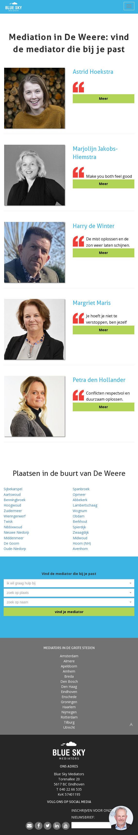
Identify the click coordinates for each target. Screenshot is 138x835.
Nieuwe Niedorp (16, 532)
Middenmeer (14, 538)
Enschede (69, 696)
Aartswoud (12, 494)
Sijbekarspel (13, 489)
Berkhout (80, 521)
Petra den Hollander (99, 379)
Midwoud (80, 538)
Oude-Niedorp (15, 548)
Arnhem (69, 671)
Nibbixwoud (13, 527)
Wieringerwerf (14, 516)
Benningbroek (14, 500)
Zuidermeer (13, 510)
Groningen (69, 702)
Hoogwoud (12, 505)
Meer (103, 98)
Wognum (80, 510)
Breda (69, 676)
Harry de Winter (93, 225)
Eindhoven (69, 691)
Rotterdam (69, 717)
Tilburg (69, 722)
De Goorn (11, 543)
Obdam (78, 516)
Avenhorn (80, 548)
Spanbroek (81, 489)
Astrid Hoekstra (93, 71)
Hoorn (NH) (82, 543)
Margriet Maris (92, 302)
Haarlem (69, 707)
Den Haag (69, 686)
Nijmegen (69, 712)
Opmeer (79, 494)
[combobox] (69, 583)
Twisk (8, 521)
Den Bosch (69, 681)
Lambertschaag (85, 505)
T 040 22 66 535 (69, 789)
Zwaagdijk (81, 532)
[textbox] (67, 583)
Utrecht (69, 727)
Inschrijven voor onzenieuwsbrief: (92, 813)
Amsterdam (69, 656)
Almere (69, 661)
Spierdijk (79, 527)
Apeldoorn (69, 666)
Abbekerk (80, 500)
